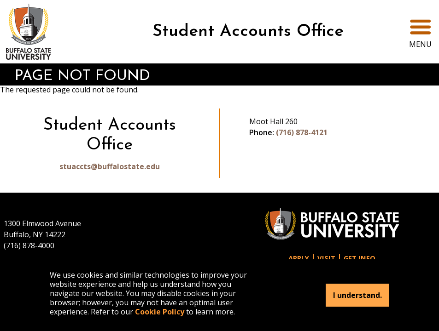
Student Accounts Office (248, 31)
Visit (326, 258)
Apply (298, 258)
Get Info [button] (359, 258)
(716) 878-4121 (302, 132)
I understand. (357, 295)
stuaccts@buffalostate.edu (109, 166)
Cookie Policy (159, 312)
